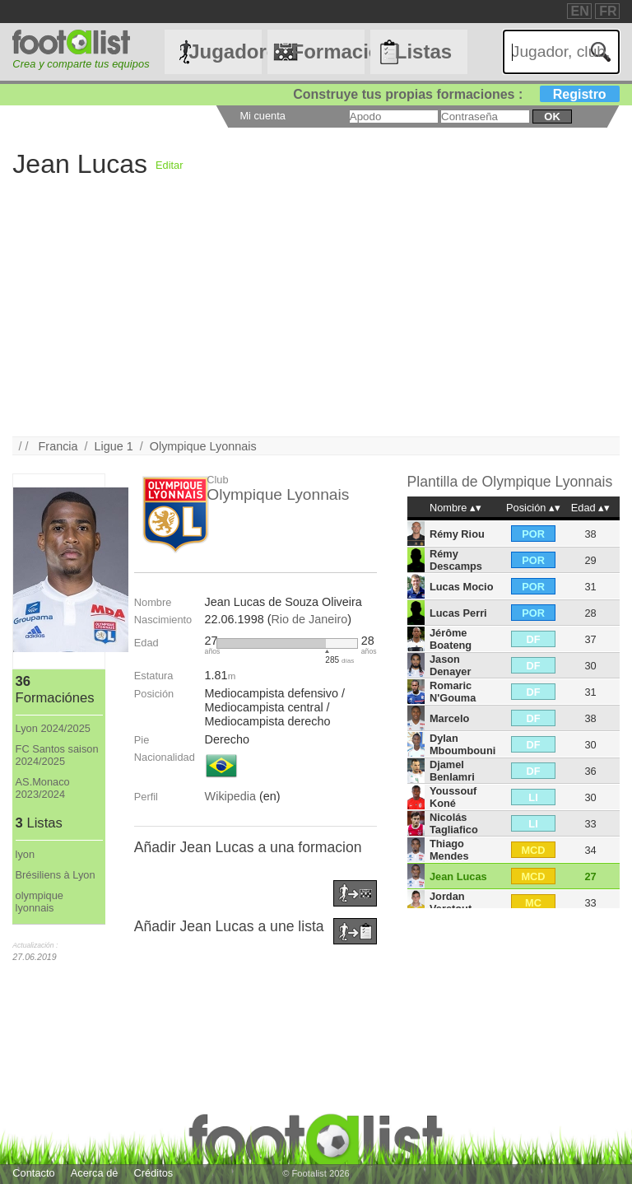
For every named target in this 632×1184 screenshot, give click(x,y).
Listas (423, 51)
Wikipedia (230, 796)
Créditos (154, 1173)
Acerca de (94, 1173)
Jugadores (224, 51)
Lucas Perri (458, 613)
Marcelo (449, 718)
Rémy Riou (457, 534)
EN (580, 11)
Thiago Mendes (449, 849)
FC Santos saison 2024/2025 (57, 755)
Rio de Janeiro (309, 619)
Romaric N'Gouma (453, 691)
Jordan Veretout (451, 902)
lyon (25, 854)
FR (607, 11)
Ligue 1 (114, 446)
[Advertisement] (315, 321)
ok (552, 116)
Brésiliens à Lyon (55, 875)
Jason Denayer (451, 665)
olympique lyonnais (39, 901)
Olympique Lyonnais (203, 446)
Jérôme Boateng (451, 639)
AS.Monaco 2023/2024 (43, 788)
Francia (58, 446)
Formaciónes (327, 51)
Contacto (33, 1173)
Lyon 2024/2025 (53, 728)
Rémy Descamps (456, 560)
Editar (169, 165)
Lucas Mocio (462, 586)
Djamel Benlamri (452, 770)
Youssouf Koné (453, 797)
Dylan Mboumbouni (462, 744)
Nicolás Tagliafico (454, 823)
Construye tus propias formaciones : (456, 94)
